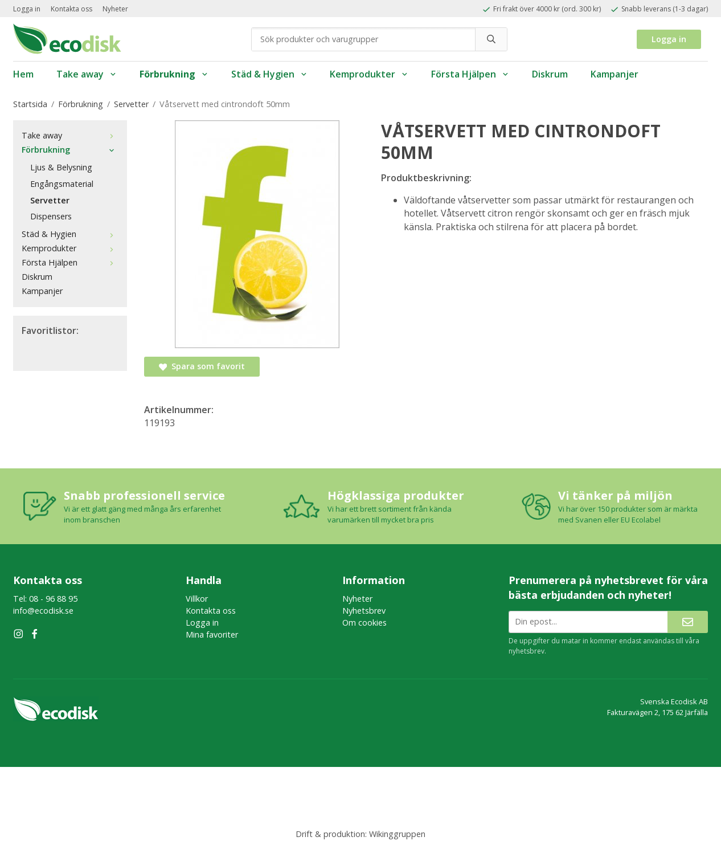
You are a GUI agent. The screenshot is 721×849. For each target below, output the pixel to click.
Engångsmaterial (61, 183)
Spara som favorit (202, 366)
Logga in (26, 9)
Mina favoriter (212, 634)
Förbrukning (174, 74)
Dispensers (51, 216)
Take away (86, 74)
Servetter (49, 200)
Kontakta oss (71, 9)
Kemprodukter (369, 74)
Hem (23, 74)
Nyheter (115, 9)
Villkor (197, 598)
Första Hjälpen (470, 74)
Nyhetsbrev (364, 610)
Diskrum (550, 74)
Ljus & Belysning (61, 167)
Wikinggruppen (397, 833)
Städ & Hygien (269, 74)
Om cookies (364, 622)
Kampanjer (614, 74)
